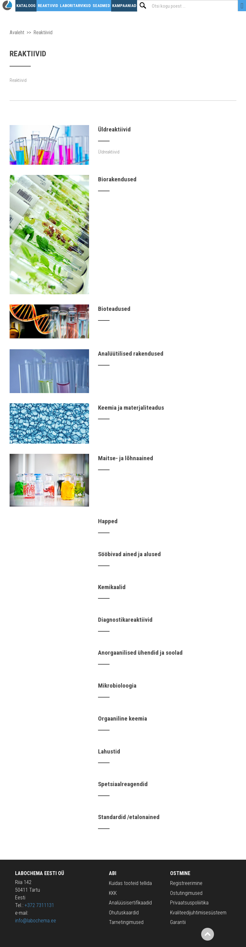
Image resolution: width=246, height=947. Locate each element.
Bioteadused (114, 308)
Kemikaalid (112, 587)
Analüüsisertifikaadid (130, 903)
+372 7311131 (39, 905)
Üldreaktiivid (114, 129)
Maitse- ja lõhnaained (125, 458)
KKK (113, 893)
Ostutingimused (186, 893)
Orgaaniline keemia (122, 718)
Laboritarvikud (75, 5)
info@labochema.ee (35, 921)
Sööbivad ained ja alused (129, 554)
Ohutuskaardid (124, 913)
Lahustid (109, 751)
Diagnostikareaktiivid (125, 619)
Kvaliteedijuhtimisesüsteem (198, 913)
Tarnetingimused (126, 922)
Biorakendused (117, 179)
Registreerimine (186, 883)
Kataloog (26, 5)
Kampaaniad (124, 5)
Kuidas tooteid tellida (130, 883)
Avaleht (17, 32)
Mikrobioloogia (117, 685)
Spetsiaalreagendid (123, 784)
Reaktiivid (48, 5)
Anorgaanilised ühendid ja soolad (140, 652)
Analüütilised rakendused (130, 353)
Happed (108, 521)
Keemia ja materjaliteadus (131, 407)
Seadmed (101, 5)
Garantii (178, 922)
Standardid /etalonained (129, 817)
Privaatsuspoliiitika (189, 903)
